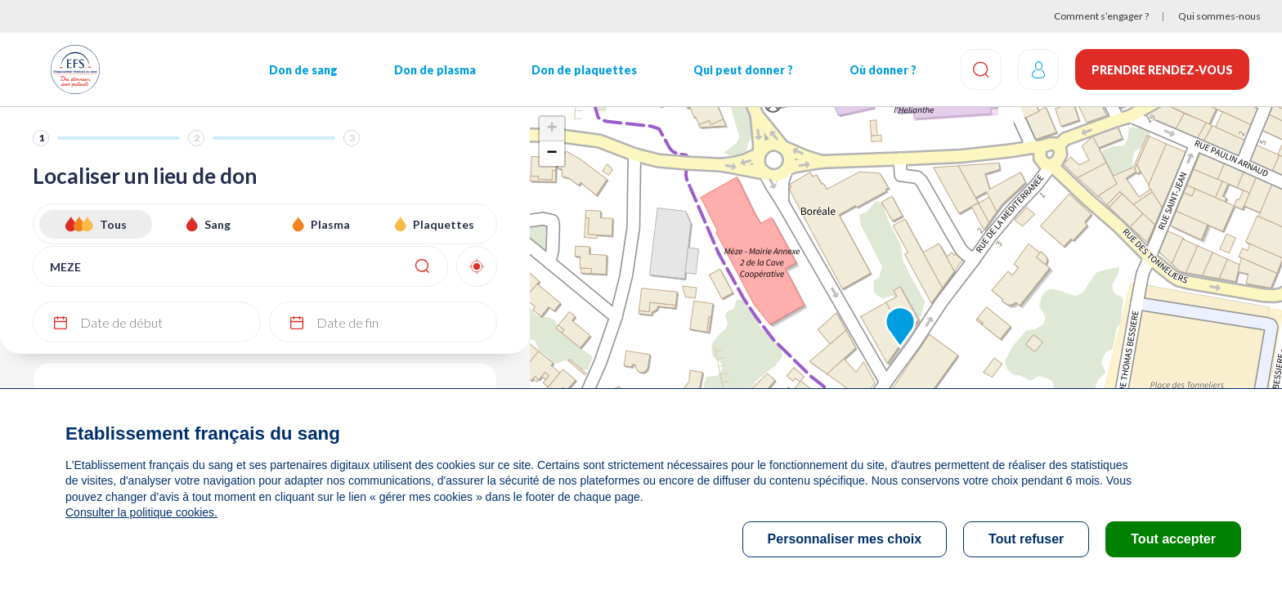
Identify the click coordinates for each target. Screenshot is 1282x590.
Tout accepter (1173, 539)
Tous (113, 224)
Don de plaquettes (584, 70)
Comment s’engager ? (1101, 16)
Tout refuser (1026, 539)
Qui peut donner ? (743, 70)
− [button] (551, 153)
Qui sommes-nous (1219, 16)
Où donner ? (883, 70)
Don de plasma (435, 70)
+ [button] (551, 129)
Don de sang (303, 70)
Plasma (330, 224)
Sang (217, 224)
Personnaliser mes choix (845, 539)
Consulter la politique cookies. (141, 512)
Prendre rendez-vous (1162, 70)
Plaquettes (443, 224)
